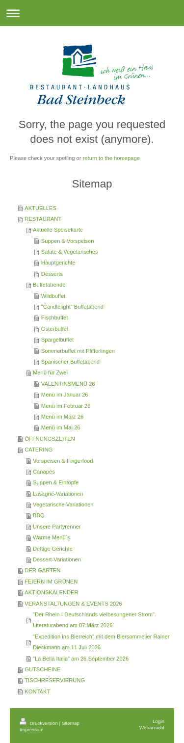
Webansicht (151, 727)
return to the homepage (111, 158)
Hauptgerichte (58, 262)
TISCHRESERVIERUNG (55, 680)
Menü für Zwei (50, 372)
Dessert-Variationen (57, 559)
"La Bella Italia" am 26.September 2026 (81, 659)
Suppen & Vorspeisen (67, 241)
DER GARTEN (42, 570)
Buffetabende (49, 285)
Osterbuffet (54, 329)
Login (158, 721)
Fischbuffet (54, 317)
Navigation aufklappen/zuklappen (92, 13)
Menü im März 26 (62, 417)
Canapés (44, 472)
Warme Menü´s (51, 537)
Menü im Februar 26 (66, 406)
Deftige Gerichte (53, 549)
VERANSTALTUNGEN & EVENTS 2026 (73, 604)
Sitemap (70, 723)
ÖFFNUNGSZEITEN (50, 439)
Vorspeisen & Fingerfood (63, 461)
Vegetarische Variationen (63, 504)
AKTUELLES (40, 208)
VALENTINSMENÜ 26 (68, 384)
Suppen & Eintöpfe (56, 482)
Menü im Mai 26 (60, 427)
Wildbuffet (53, 296)
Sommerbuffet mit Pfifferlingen (78, 351)
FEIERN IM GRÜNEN (51, 581)
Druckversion (39, 723)
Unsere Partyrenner (57, 527)
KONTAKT (37, 691)
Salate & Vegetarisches (69, 252)
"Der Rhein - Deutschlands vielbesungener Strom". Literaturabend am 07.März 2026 (94, 619)
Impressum (31, 729)
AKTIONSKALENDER (51, 592)
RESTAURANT (43, 219)
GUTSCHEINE (42, 669)
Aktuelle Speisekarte (58, 230)
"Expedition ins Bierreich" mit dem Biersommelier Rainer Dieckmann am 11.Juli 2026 (101, 642)
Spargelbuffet (57, 340)
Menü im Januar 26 (64, 395)
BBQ (39, 515)
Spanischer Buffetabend (70, 362)
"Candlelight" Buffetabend (72, 307)
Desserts (52, 274)
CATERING (39, 449)
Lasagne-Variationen (58, 494)
